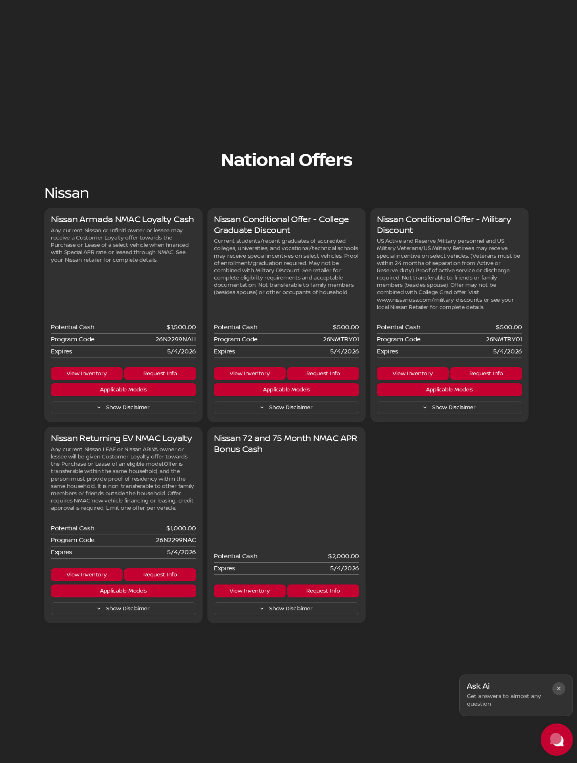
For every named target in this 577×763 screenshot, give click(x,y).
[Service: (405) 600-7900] (295, 6)
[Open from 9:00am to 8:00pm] (482, 6)
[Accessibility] (22, 6)
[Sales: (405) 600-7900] (407, 6)
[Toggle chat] (557, 739)
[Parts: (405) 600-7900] (352, 6)
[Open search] (472, 26)
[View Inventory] (87, 413)
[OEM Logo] (21, 27)
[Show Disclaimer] (123, 447)
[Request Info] (160, 413)
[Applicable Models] (123, 429)
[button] (558, 688)
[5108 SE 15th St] (547, 6)
